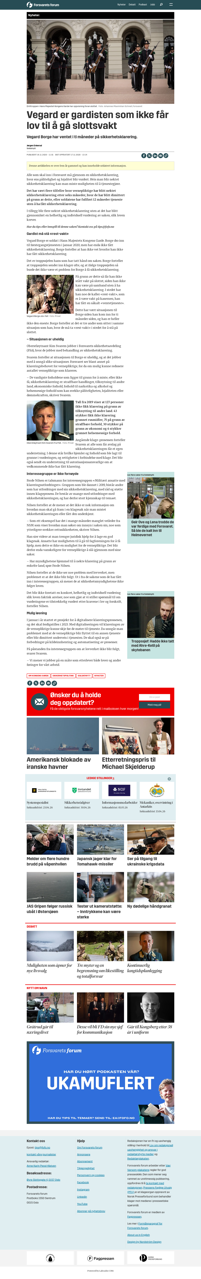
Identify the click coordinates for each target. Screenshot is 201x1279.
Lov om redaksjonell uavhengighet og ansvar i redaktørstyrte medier (150, 1154)
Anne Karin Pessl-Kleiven (41, 1170)
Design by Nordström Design (144, 1246)
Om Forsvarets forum (89, 1152)
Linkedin (82, 1201)
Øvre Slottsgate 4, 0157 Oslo (43, 1184)
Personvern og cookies (91, 1179)
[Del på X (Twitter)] (149, 159)
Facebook (83, 1186)
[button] (170, 783)
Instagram (83, 1194)
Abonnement (85, 1165)
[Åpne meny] (171, 7)
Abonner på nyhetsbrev (91, 1215)
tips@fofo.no (42, 1152)
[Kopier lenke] (165, 159)
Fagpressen (134, 1221)
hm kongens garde (39, 680)
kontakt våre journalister (41, 1158)
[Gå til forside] (52, 6)
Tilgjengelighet (86, 1172)
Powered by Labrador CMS (100, 1275)
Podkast (143, 7)
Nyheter (122, 7)
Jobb (152, 7)
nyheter (99, 680)
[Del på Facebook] (143, 159)
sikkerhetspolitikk (63, 680)
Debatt (132, 7)
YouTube (82, 1208)
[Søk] (161, 7)
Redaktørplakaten (138, 1162)
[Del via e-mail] (160, 159)
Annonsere (83, 1158)
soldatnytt (84, 680)
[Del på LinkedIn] (155, 159)
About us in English (138, 1239)
